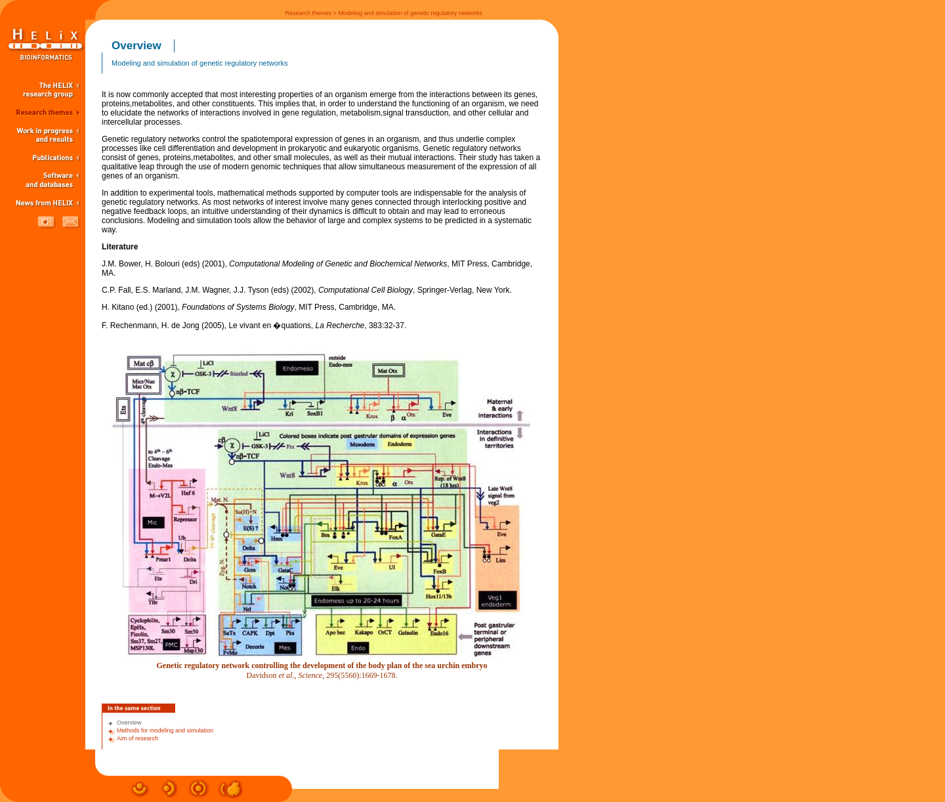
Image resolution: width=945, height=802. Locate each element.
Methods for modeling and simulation (165, 730)
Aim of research (137, 738)
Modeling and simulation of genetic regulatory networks (410, 13)
